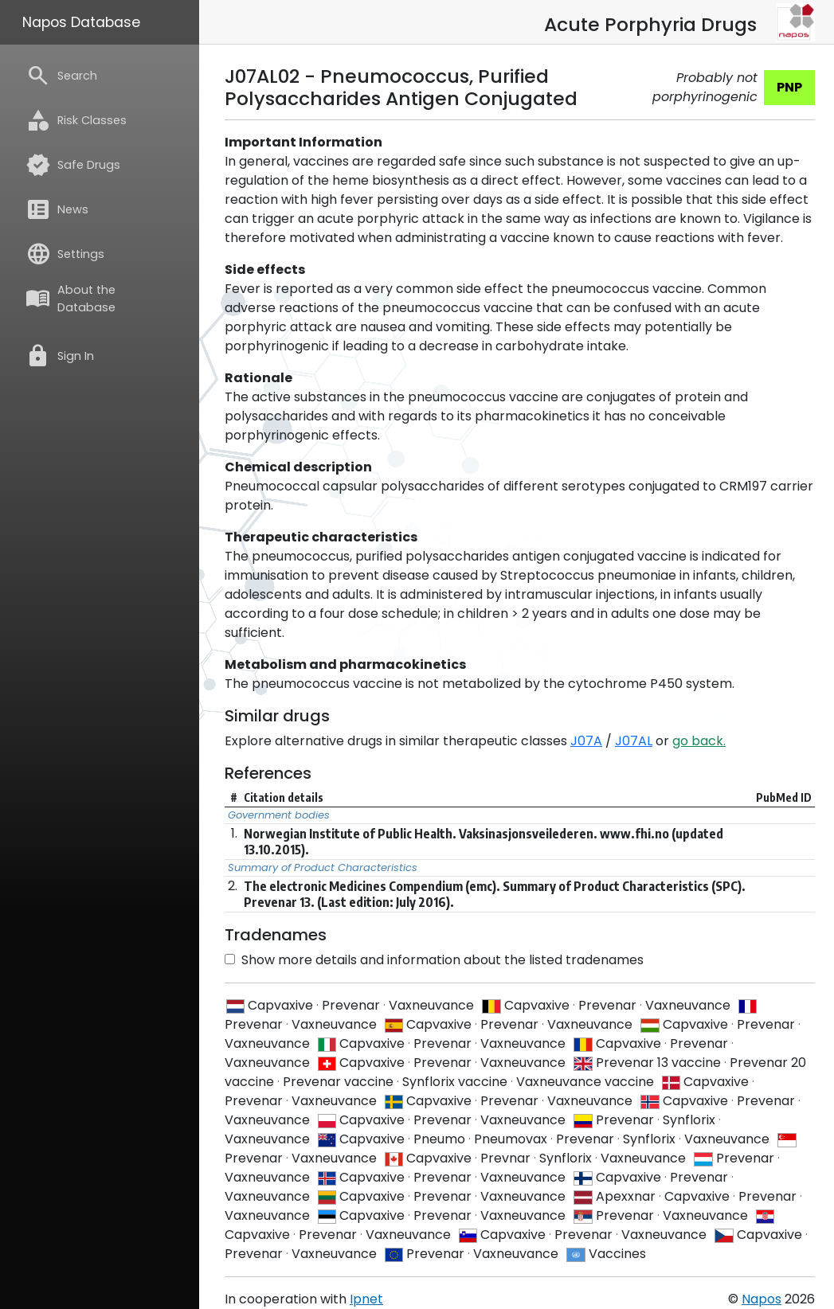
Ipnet (366, 1299)
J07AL (633, 741)
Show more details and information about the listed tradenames (434, 960)
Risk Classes (76, 120)
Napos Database (81, 22)
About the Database (70, 298)
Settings (64, 254)
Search (61, 76)
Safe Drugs (72, 165)
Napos (761, 1299)
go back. (699, 741)
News (56, 209)
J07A (586, 741)
